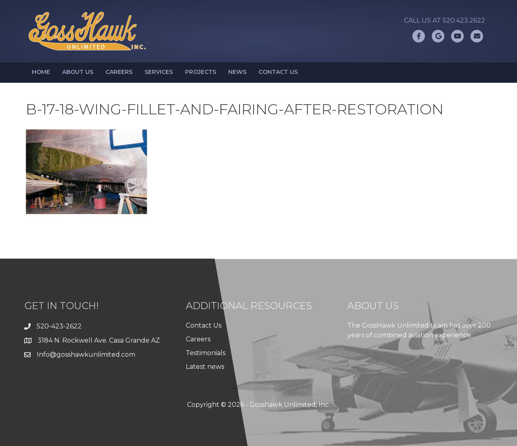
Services (159, 72)
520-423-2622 (59, 326)
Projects (200, 72)
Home (41, 72)
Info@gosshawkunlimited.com (86, 354)
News (237, 72)
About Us (77, 72)
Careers (118, 72)
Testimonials (205, 353)
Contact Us (278, 72)
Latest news (205, 366)
